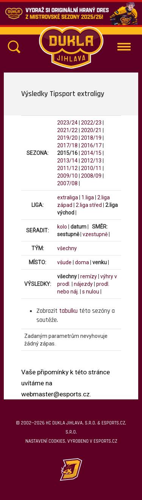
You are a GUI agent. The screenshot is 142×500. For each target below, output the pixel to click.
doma (82, 262)
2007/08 (67, 183)
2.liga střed (89, 205)
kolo (62, 227)
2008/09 (91, 176)
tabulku (68, 311)
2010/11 (91, 168)
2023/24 (67, 123)
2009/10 (67, 176)
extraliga (67, 197)
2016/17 (91, 145)
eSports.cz (105, 441)
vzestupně (95, 234)
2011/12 (67, 168)
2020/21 (91, 130)
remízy (88, 276)
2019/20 (67, 138)
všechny (67, 248)
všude (64, 262)
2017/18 (67, 145)
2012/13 (91, 161)
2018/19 (91, 138)
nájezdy (83, 284)
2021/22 (67, 130)
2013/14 (67, 161)
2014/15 (91, 153)
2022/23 (91, 123)
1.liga (87, 197)
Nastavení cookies (45, 441)
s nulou (90, 292)
